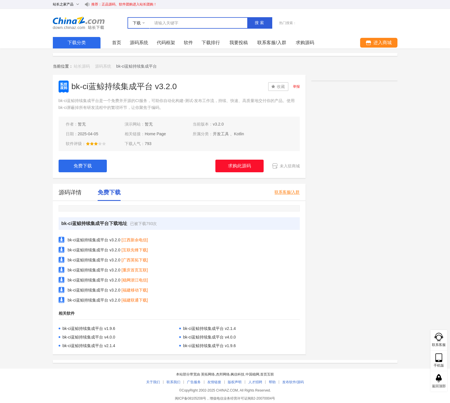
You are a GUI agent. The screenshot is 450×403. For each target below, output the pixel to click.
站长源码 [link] (82, 66)
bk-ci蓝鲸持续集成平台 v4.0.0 (89, 337)
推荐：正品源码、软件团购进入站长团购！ (124, 4)
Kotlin (239, 134)
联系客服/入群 (287, 192)
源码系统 (139, 42)
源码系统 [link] (103, 66)
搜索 (260, 22)
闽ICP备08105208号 (190, 398)
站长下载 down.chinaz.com (79, 23)
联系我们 (173, 382)
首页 (116, 42)
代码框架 (166, 42)
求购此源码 (239, 165)
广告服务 (194, 382)
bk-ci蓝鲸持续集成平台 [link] (136, 66)
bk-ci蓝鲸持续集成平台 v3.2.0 (94, 240)
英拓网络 (208, 374)
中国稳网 (252, 374)
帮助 (272, 382)
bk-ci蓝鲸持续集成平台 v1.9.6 (89, 328)
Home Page (155, 134)
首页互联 (267, 374)
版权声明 (235, 382)
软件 (188, 42)
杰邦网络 (223, 374)
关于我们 (153, 382)
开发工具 (221, 134)
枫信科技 (237, 374)
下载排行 (211, 42)
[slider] (96, 143)
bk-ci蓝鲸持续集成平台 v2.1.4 (209, 328)
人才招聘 (255, 382)
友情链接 (214, 382)
